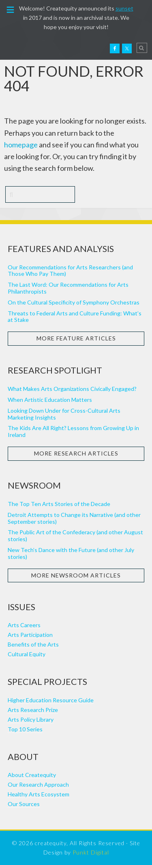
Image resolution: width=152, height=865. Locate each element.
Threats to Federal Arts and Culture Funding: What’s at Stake (74, 316)
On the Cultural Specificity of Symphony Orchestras (73, 302)
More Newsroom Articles (76, 575)
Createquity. (23, 48)
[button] (10, 9)
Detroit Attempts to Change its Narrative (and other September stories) (74, 518)
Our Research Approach (38, 784)
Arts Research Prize (33, 709)
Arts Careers (24, 624)
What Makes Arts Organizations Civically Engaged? (72, 388)
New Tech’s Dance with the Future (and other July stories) (71, 553)
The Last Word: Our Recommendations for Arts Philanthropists (68, 288)
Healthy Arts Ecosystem (38, 794)
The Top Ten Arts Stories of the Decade (59, 503)
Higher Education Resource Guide (51, 700)
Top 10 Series (25, 729)
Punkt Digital (91, 852)
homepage (21, 144)
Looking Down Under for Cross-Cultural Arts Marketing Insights (64, 414)
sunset (124, 8)
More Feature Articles (76, 338)
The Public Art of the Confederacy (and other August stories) (75, 535)
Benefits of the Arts (33, 644)
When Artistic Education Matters (50, 399)
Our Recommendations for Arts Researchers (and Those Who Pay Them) (70, 270)
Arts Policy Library (31, 719)
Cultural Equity (26, 654)
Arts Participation (30, 634)
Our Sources (24, 803)
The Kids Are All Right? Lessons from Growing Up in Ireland (73, 431)
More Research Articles (76, 453)
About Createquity (32, 774)
